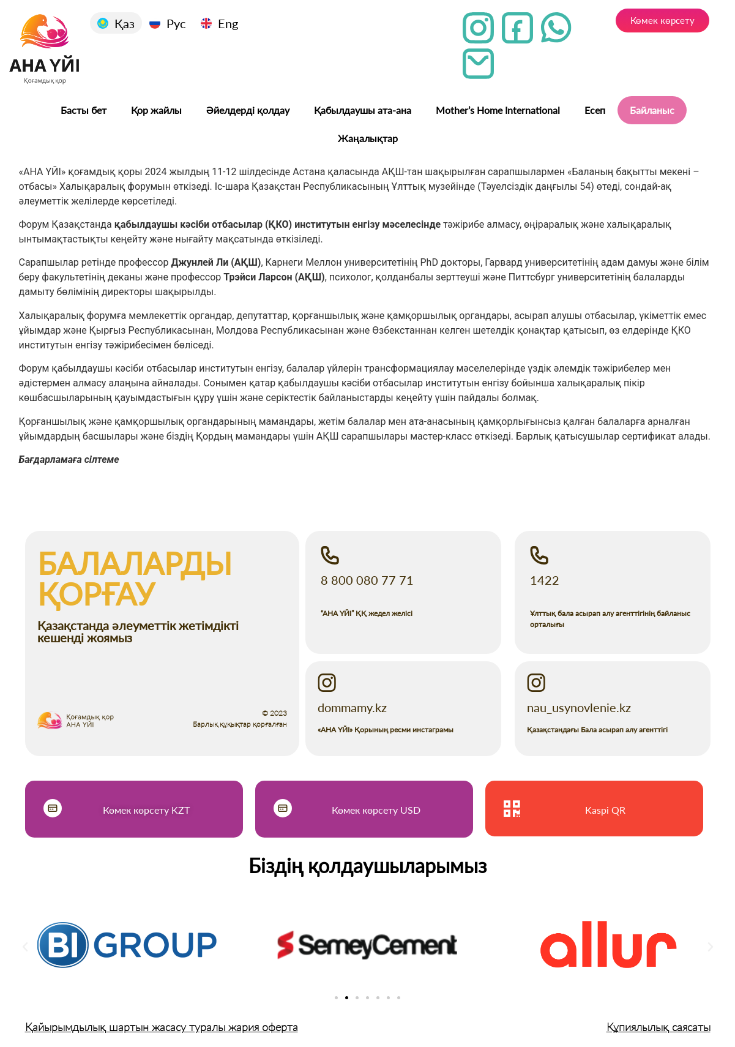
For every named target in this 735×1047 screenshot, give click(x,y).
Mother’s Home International (498, 110)
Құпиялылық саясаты (658, 1027)
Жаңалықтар (368, 138)
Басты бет (83, 110)
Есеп (594, 110)
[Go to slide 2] (346, 997)
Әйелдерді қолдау (247, 110)
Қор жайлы (156, 110)
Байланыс (652, 110)
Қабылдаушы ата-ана (362, 110)
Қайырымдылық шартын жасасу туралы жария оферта (161, 1027)
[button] (25, 947)
